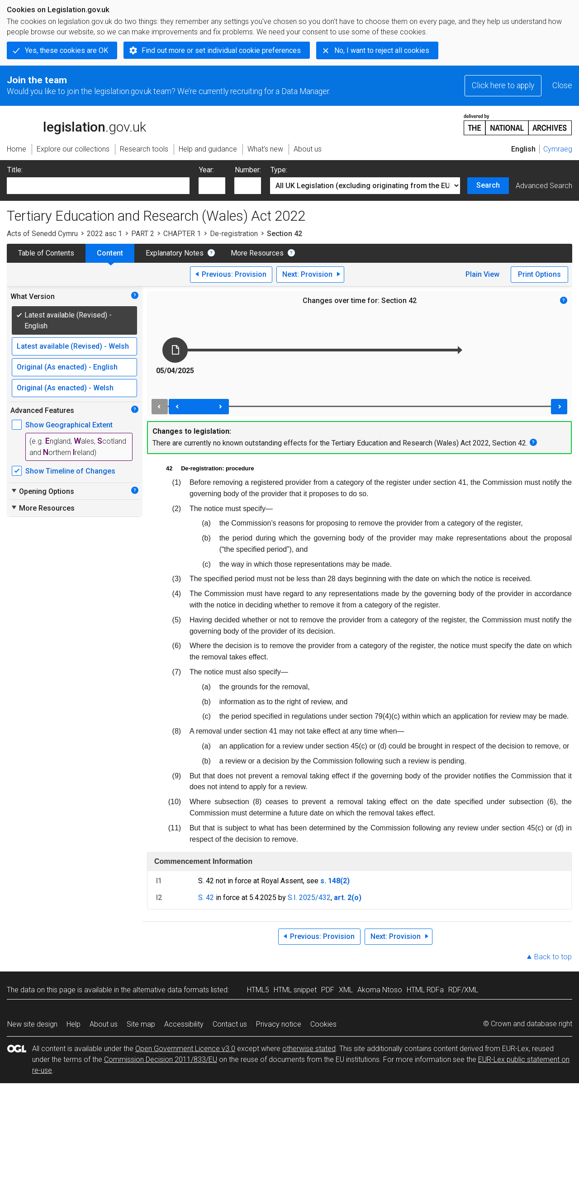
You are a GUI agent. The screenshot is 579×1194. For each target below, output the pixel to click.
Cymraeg (557, 149)
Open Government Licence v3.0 (185, 1048)
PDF (327, 990)
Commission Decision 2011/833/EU (160, 1059)
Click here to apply (503, 85)
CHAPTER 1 (182, 233)
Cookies (323, 1024)
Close (562, 85)
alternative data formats (171, 990)
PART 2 (142, 233)
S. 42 (206, 897)
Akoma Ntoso (379, 990)
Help (73, 1024)
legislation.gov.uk (76, 123)
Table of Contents (46, 253)
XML (346, 990)
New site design (32, 1024)
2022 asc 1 (104, 233)
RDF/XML (463, 990)
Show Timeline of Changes (70, 471)
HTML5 (258, 990)
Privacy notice (278, 1024)
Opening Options (42, 491)
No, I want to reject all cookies (381, 50)
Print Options (539, 274)
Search (488, 185)
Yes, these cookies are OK (66, 50)
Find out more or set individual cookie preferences (221, 50)
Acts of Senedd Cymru (42, 233)
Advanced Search (544, 185)
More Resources (257, 253)
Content (110, 253)
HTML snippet (295, 990)
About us (104, 1024)
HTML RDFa (425, 990)
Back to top (553, 956)
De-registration (234, 233)
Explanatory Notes (175, 253)
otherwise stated (309, 1048)
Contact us (230, 1024)
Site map (141, 1024)
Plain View (482, 274)
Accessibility (184, 1024)
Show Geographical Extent (69, 425)
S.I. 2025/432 (309, 897)
